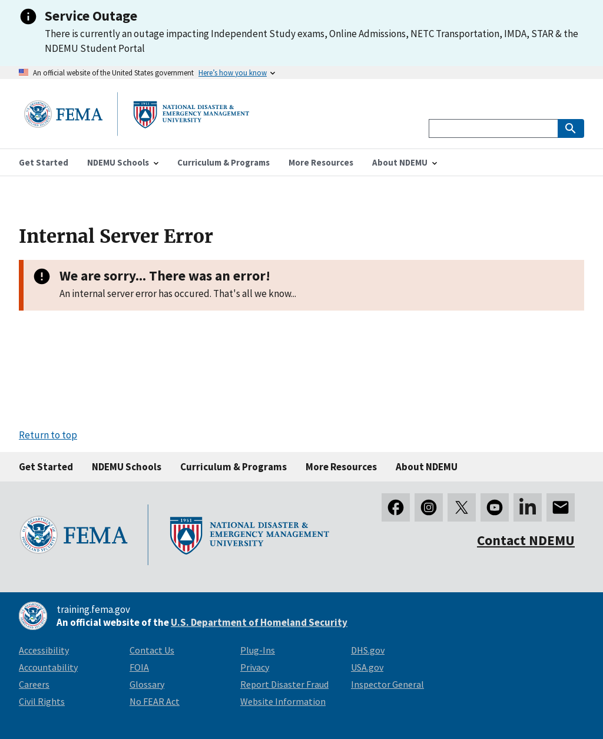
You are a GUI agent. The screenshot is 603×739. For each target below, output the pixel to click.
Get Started (46, 466)
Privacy (254, 667)
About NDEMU (427, 466)
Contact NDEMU (526, 540)
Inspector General (387, 684)
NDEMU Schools (126, 466)
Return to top (48, 434)
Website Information (283, 701)
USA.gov (367, 667)
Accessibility (44, 650)
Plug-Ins (257, 650)
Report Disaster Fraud (284, 684)
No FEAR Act (155, 701)
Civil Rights (42, 701)
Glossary (147, 684)
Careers (34, 684)
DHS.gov (368, 650)
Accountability (48, 667)
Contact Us (152, 650)
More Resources (341, 466)
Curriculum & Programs (233, 466)
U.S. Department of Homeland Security (259, 622)
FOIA (139, 667)
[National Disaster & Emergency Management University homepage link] (136, 132)
